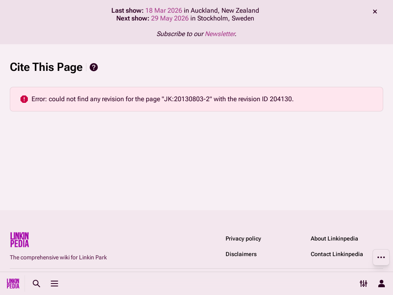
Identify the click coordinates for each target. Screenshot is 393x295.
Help (94, 67)
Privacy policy (243, 238)
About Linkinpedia (334, 238)
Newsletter (220, 34)
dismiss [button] (375, 11)
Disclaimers (241, 254)
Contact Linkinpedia (337, 254)
